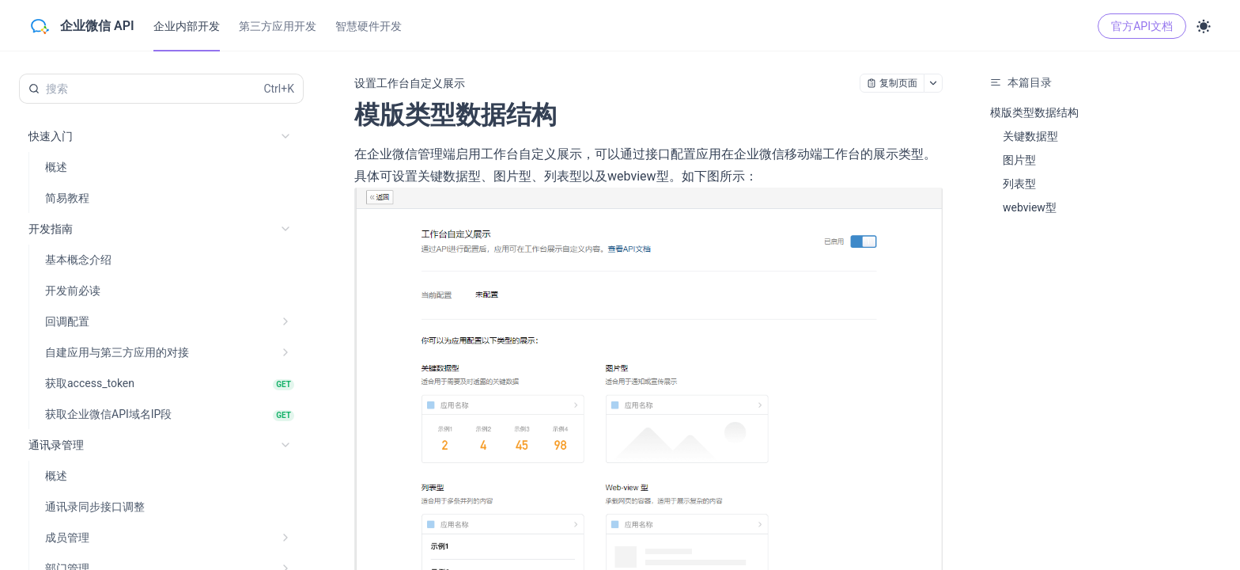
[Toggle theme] (1204, 26)
